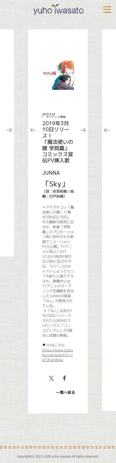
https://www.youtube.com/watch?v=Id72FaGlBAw (57, 355)
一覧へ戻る (65, 392)
